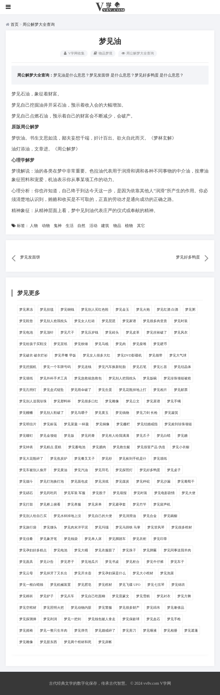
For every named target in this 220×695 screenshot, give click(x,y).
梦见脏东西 (48, 642)
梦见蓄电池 (76, 447)
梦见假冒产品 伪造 (151, 447)
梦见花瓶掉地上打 (132, 390)
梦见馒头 (50, 527)
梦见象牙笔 (48, 539)
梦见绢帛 (153, 608)
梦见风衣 (181, 332)
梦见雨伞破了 (81, 390)
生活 (70, 226)
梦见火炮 (143, 310)
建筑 (105, 226)
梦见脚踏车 (117, 539)
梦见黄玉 (102, 413)
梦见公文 (133, 401)
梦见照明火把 (53, 608)
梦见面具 (26, 562)
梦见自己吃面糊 (93, 596)
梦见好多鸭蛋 (147, 75)
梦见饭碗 (150, 378)
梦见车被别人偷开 (33, 470)
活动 (93, 226)
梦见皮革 (133, 332)
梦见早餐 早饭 (65, 355)
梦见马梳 (102, 344)
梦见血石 (153, 619)
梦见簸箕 (171, 413)
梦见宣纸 (60, 344)
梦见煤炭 (122, 481)
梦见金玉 (122, 310)
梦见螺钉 (26, 436)
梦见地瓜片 (89, 562)
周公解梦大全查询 (39, 24)
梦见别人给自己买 (33, 516)
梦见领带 (155, 355)
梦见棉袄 (26, 596)
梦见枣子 (67, 562)
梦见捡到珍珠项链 (178, 424)
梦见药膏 (88, 436)
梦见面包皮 (79, 481)
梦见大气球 (177, 355)
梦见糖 (182, 436)
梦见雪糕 (143, 596)
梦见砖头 (112, 332)
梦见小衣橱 (180, 447)
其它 (141, 226)
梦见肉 (120, 344)
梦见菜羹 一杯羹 (76, 424)
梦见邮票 (181, 390)
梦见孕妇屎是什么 (112, 573)
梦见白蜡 (163, 436)
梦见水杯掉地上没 (67, 516)
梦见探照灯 (124, 470)
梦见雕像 (112, 401)
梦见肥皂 (84, 585)
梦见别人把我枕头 (122, 378)
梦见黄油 (60, 470)
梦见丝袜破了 (156, 332)
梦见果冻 (26, 310)
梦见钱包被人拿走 (101, 619)
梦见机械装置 (60, 585)
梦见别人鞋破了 (52, 413)
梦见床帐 (105, 642)
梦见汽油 (81, 470)
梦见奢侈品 (175, 608)
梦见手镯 (174, 401)
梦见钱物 (122, 413)
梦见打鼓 (26, 504)
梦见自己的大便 (100, 516)
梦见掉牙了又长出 (53, 573)
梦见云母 (26, 573)
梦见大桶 (81, 550)
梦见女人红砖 (84, 321)
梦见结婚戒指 (147, 424)
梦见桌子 (174, 470)
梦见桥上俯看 (50, 504)
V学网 (165, 683)
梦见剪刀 (129, 631)
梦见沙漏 (163, 481)
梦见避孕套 (117, 504)
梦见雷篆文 (120, 596)
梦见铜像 (102, 424)
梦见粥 (190, 310)
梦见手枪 (174, 619)
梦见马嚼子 (79, 413)
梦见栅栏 (123, 424)
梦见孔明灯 (27, 390)
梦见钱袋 (71, 539)
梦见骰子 (99, 493)
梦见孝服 (74, 504)
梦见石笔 (139, 367)
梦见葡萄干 (186, 481)
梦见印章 (160, 539)
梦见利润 (50, 619)
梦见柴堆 (139, 344)
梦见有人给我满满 (115, 436)
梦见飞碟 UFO (129, 585)
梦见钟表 (26, 447)
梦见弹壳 (81, 631)
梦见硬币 (160, 344)
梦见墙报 (120, 493)
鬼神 (58, 226)
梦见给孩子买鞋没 (33, 344)
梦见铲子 (47, 596)
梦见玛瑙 (102, 527)
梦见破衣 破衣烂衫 (33, 355)
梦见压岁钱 (89, 332)
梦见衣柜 (139, 539)
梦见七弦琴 (155, 585)
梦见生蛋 (105, 390)
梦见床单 (95, 504)
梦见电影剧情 (164, 493)
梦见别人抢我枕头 (53, 321)
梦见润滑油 (127, 516)
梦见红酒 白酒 (167, 310)
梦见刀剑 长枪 (147, 413)
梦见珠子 (129, 550)
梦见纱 (107, 459)
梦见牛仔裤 (155, 562)
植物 (129, 226)
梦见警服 (105, 608)
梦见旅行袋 (27, 527)
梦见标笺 (50, 424)
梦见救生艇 (121, 447)
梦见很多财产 (129, 608)
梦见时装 (181, 321)
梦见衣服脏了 (105, 550)
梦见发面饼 (99, 75)
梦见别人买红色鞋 (95, 310)
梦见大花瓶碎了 (31, 459)
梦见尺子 (67, 332)
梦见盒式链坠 (53, 390)
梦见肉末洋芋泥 (76, 527)
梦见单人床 (93, 539)
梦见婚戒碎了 (105, 631)
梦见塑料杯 (62, 401)
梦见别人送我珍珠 (33, 401)
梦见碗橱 (170, 516)
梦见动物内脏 (81, 608)
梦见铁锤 (81, 344)
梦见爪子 (143, 436)
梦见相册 (170, 631)
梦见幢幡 (26, 413)
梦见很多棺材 (181, 527)
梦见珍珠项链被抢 (177, 378)
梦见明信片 (27, 424)
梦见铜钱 (67, 310)
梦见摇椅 (26, 631)
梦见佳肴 (26, 539)
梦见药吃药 (48, 493)
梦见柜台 (133, 562)
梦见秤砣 (143, 481)
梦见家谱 (129, 321)
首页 (15, 24)
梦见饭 (69, 436)
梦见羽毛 (102, 470)
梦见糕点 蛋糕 (50, 447)
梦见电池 (26, 332)
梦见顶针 (47, 332)
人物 (34, 226)
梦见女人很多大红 (96, 355)
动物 (46, 226)
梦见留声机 (161, 504)
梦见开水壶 (82, 573)
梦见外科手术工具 (53, 378)
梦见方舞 (184, 596)
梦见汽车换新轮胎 (112, 367)
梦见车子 (177, 562)
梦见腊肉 (99, 447)
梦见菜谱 (153, 401)
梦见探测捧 (27, 619)
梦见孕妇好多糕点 (33, 550)
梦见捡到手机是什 (132, 459)
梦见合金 (150, 516)
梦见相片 (160, 390)
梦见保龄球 (131, 619)
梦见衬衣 (163, 596)
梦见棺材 (105, 585)
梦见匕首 (160, 367)
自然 (81, 226)
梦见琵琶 (108, 321)
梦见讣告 (47, 562)
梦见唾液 (150, 631)
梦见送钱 (84, 367)
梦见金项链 (48, 436)
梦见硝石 (26, 493)
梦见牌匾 (150, 550)
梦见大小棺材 (143, 573)
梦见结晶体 (182, 367)
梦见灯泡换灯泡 (52, 481)
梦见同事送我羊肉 (177, 550)
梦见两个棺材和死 (77, 642)
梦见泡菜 (167, 573)
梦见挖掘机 (27, 367)
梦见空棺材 (27, 608)
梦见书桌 (112, 562)
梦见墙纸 (26, 378)
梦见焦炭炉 (58, 459)
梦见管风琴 (155, 527)
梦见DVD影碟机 (129, 355)
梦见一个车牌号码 (57, 367)
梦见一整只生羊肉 (53, 631)
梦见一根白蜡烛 (31, 585)
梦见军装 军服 (74, 493)
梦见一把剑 (72, 619)
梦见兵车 (67, 596)
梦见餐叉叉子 (84, 459)
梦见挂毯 (47, 310)
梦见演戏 (102, 481)
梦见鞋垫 (26, 321)
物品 (117, 226)
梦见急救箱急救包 (88, 378)
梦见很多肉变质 (155, 321)
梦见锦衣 (178, 585)
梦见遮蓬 (191, 631)
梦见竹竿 (139, 504)
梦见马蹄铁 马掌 (127, 527)
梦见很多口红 (88, 401)
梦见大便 (188, 493)
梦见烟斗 (26, 481)
